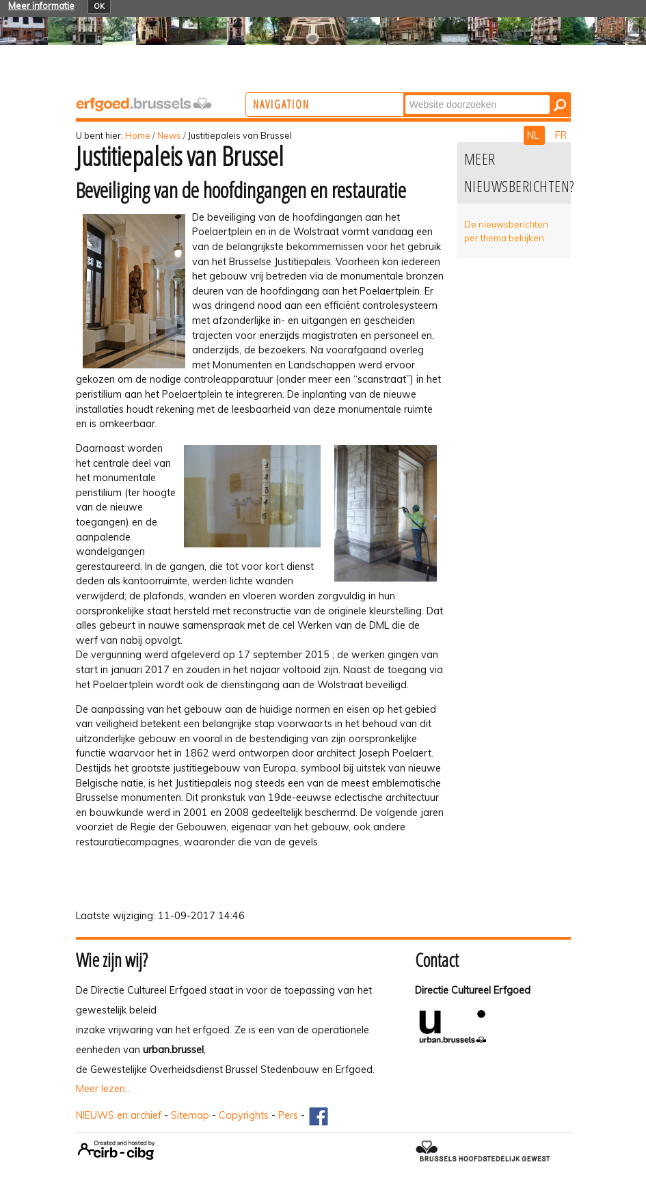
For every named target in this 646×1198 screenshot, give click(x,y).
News (169, 135)
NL (534, 135)
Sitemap (190, 1115)
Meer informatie (41, 5)
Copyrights (244, 1115)
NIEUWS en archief (118, 1115)
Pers (288, 1115)
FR (561, 135)
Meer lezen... (103, 1089)
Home (137, 135)
